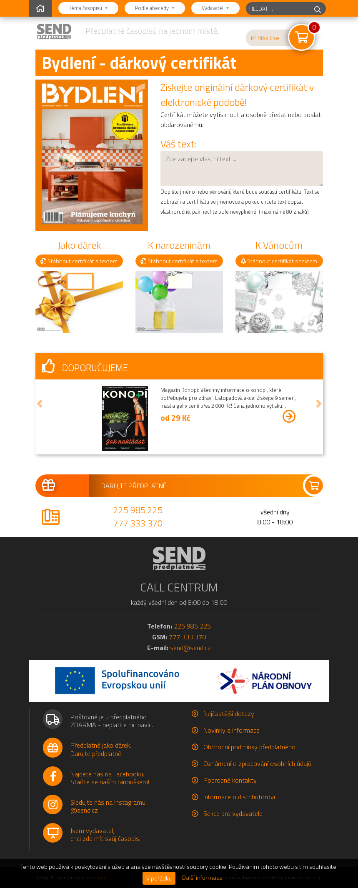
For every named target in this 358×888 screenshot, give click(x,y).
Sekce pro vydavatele (233, 813)
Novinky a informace (231, 730)
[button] (39, 403)
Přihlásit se (265, 37)
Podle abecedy (152, 8)
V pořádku (159, 878)
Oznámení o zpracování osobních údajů (257, 763)
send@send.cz (190, 648)
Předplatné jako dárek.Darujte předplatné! (100, 749)
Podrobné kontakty (230, 780)
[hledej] (317, 8)
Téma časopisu (86, 8)
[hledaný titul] (278, 8)
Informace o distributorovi (239, 797)
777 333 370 (138, 523)
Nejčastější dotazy (228, 713)
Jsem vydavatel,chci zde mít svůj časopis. (105, 834)
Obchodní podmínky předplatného (249, 747)
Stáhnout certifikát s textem (79, 261)
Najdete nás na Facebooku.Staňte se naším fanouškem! (109, 778)
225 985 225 (138, 509)
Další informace (202, 877)
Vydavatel (213, 8)
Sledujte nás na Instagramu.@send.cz (108, 806)
